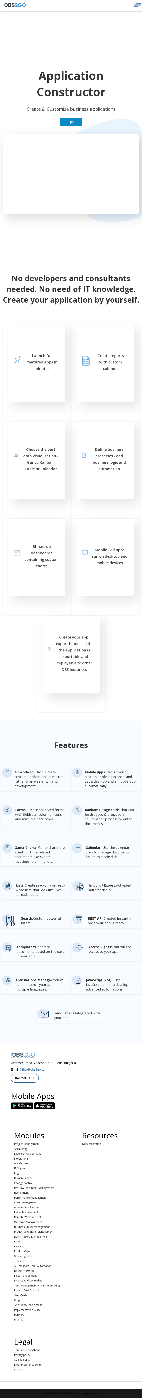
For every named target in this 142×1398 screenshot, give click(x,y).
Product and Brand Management (33, 1231)
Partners (19, 1314)
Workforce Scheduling (27, 1207)
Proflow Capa (22, 1251)
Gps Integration (23, 1256)
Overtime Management (28, 1222)
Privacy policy (22, 1355)
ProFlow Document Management (34, 1188)
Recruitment (21, 1192)
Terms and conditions (27, 1350)
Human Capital (23, 1178)
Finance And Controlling (28, 1280)
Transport (20, 1261)
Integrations (21, 1158)
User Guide (20, 1295)
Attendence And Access (28, 1305)
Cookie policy (22, 1359)
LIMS (17, 1241)
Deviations (20, 1246)
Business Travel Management (32, 1227)
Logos (18, 1173)
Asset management (26, 1202)
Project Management (27, 1144)
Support (18, 1369)
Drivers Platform (24, 1271)
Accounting (20, 1149)
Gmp (17, 1300)
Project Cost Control (26, 1290)
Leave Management (26, 1212)
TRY (71, 122)
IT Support (20, 1168)
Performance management (30, 1197)
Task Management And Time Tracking (37, 1285)
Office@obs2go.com (33, 1069)
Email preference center (28, 1364)
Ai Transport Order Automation (32, 1266)
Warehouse (21, 1163)
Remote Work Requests (28, 1217)
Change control (23, 1183)
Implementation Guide (27, 1310)
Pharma (18, 1319)
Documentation (91, 1144)
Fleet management (25, 1275)
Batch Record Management (30, 1236)
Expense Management (27, 1153)
